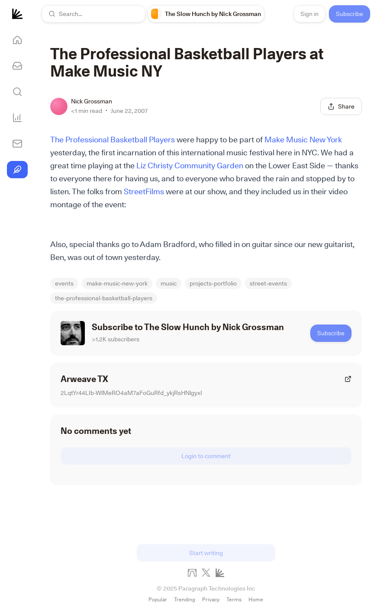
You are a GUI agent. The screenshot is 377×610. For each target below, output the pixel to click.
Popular (157, 599)
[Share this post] (341, 106)
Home (255, 599)
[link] (206, 13)
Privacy (210, 599)
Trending (184, 599)
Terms (234, 599)
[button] (93, 13)
